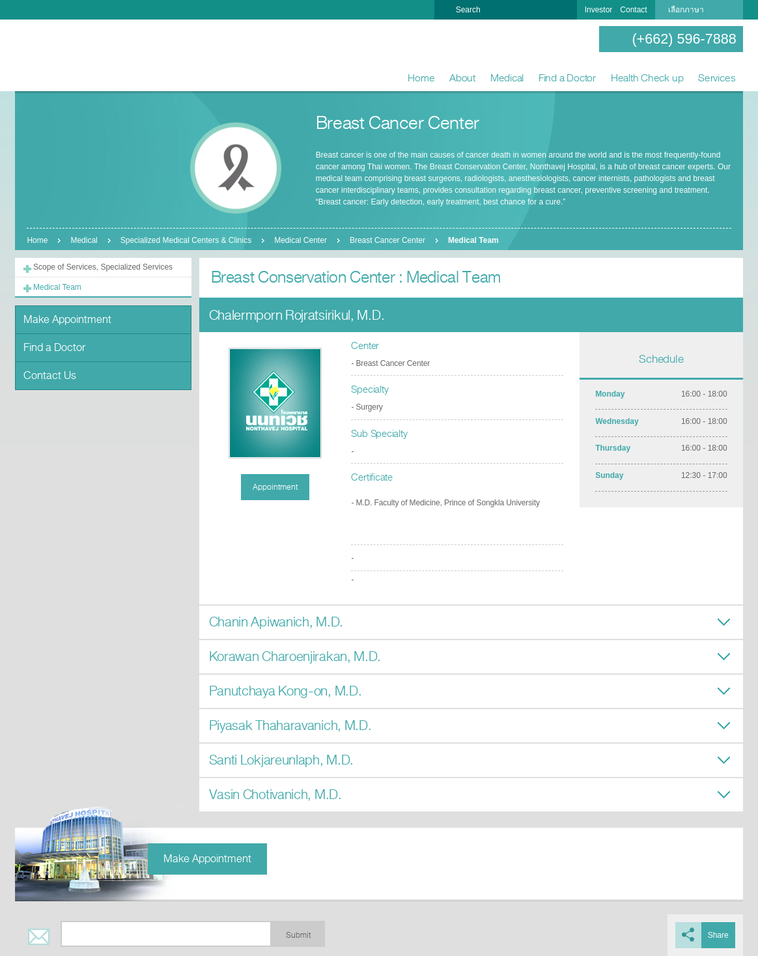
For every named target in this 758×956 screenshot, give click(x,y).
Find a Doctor (567, 78)
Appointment (275, 487)
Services (716, 78)
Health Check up (647, 78)
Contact (633, 9)
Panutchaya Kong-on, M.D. (285, 691)
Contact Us (49, 375)
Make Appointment (67, 319)
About (462, 78)
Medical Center (300, 240)
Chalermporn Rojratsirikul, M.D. (297, 315)
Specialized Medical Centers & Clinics (185, 240)
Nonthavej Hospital (57, 56)
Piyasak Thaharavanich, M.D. (290, 726)
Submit (298, 935)
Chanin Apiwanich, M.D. (276, 622)
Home (421, 78)
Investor (599, 9)
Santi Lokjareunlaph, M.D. (281, 760)
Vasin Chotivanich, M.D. (275, 795)
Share (718, 935)
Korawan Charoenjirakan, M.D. (295, 657)
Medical (507, 78)
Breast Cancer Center (387, 240)
